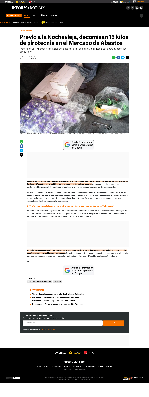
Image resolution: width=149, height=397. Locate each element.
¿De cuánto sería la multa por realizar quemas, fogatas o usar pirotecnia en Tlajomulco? (73, 206)
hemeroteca (67, 369)
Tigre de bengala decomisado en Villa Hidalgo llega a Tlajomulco (58, 294)
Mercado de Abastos (44, 282)
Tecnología (77, 366)
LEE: (29, 206)
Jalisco (27, 15)
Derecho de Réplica (73, 379)
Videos (44, 15)
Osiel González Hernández (30, 57)
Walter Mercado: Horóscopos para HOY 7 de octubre (53, 301)
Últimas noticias (14, 15)
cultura (100, 366)
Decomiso (31, 282)
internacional (56, 366)
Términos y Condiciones (48, 329)
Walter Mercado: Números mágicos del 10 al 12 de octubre (55, 298)
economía (109, 366)
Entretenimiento (89, 366)
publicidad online (80, 369)
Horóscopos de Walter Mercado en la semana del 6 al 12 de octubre (59, 304)
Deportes (67, 366)
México (35, 15)
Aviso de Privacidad (63, 379)
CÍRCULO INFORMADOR (54, 22)
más (54, 15)
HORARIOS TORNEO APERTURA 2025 (24, 22)
